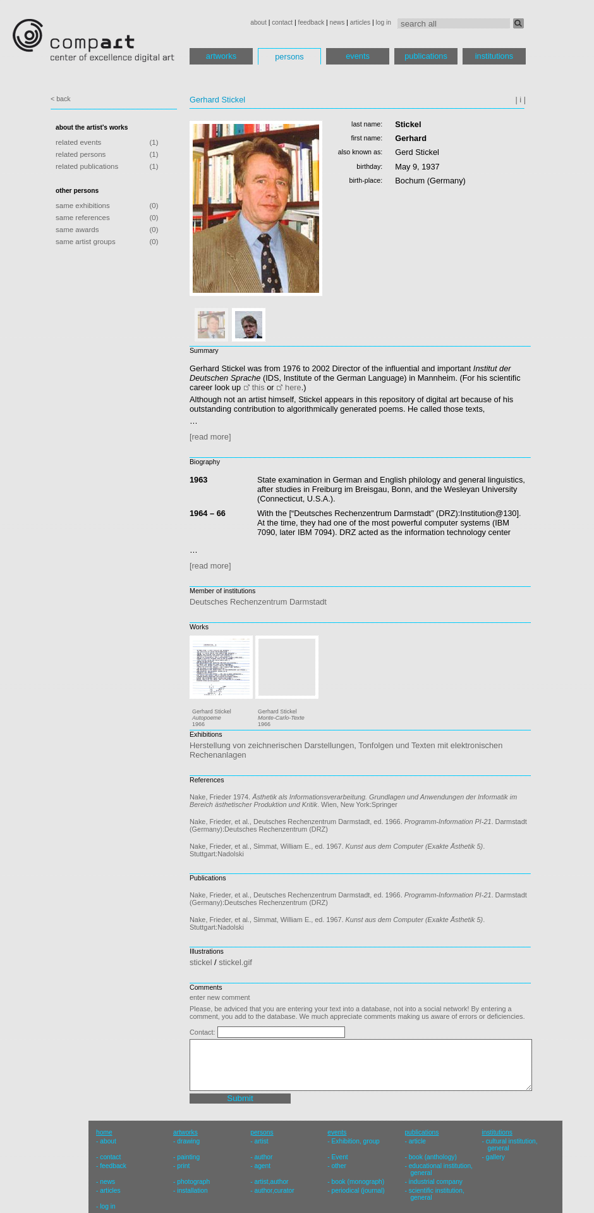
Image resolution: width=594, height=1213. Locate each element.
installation (192, 1190)
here (293, 387)
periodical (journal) (358, 1190)
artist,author (271, 1181)
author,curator (274, 1190)
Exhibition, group (356, 1141)
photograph (193, 1181)
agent (262, 1165)
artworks (221, 56)
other (339, 1165)
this (258, 387)
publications (425, 56)
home (104, 1132)
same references (83, 217)
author (263, 1157)
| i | (520, 99)
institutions (494, 56)
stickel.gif (235, 962)
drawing (188, 1141)
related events (78, 142)
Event (340, 1157)
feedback (311, 22)
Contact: (203, 1032)
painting (188, 1157)
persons (289, 56)
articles (360, 22)
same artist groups (86, 241)
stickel (201, 962)
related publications (87, 166)
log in (383, 22)
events (358, 56)
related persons (81, 154)
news (336, 22)
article (417, 1141)
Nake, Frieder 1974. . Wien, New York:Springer (353, 800)
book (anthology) (433, 1157)
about (258, 22)
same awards (77, 229)
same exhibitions (83, 205)
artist (261, 1141)
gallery (495, 1157)
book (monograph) (358, 1181)
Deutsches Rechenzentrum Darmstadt (258, 601)
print (183, 1165)
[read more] (210, 436)
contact (282, 22)
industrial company (436, 1181)
